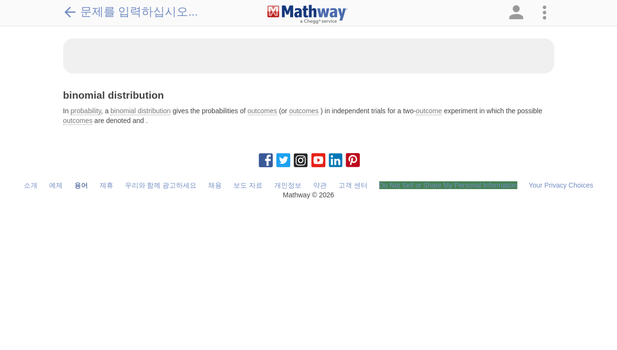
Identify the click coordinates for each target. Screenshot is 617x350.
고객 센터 (353, 185)
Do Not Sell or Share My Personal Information (448, 185)
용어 (81, 185)
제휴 (106, 185)
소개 (30, 185)
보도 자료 (248, 185)
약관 (320, 185)
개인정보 (287, 185)
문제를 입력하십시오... (130, 11)
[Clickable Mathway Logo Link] (307, 14)
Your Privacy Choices (561, 185)
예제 (56, 185)
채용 (215, 185)
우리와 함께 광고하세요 (161, 185)
